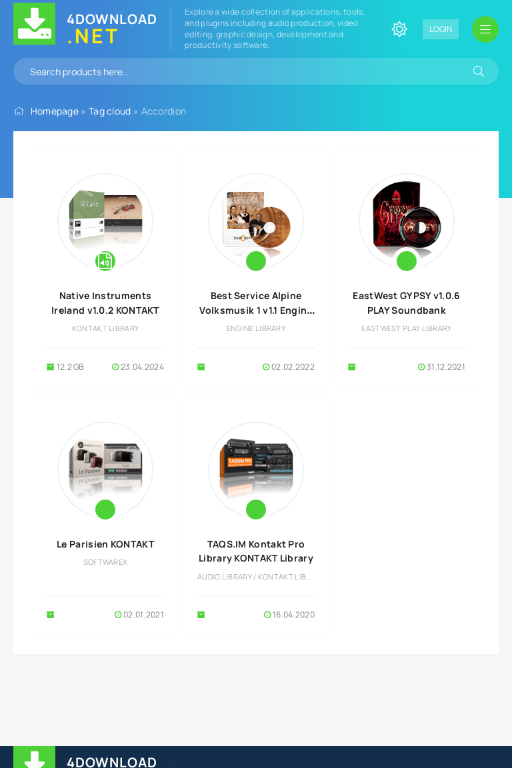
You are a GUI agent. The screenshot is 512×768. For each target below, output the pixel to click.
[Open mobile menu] (485, 29)
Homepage (55, 111)
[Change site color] (399, 29)
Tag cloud (110, 111)
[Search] (479, 71)
